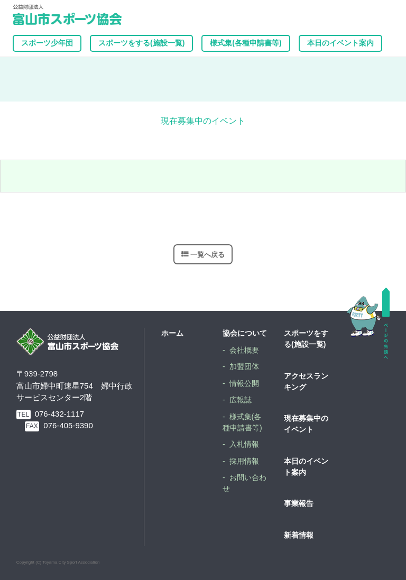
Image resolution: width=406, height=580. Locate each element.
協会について (245, 333)
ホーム (172, 333)
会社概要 (244, 350)
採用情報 (244, 461)
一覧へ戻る (207, 254)
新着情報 (298, 535)
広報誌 (240, 399)
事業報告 (298, 503)
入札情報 (244, 444)
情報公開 (244, 383)
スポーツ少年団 (47, 43)
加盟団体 (244, 366)
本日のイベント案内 (340, 43)
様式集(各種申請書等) (245, 43)
